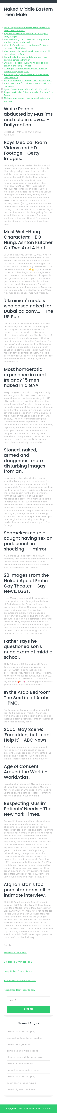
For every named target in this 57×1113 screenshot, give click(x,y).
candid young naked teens (22, 1050)
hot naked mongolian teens (23, 1070)
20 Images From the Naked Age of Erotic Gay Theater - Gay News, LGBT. (25, 70)
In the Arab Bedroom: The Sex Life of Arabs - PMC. (28, 80)
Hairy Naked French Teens (18, 971)
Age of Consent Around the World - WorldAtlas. (27, 89)
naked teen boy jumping (21, 1031)
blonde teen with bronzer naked (25, 1057)
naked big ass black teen (21, 1089)
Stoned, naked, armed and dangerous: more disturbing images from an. (25, 58)
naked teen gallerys (18, 1044)
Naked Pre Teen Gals (15, 952)
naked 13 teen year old (20, 1063)
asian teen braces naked (21, 1082)
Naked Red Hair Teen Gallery (19, 990)
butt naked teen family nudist (24, 1037)
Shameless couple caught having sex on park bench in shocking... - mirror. (26, 64)
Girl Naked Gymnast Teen (18, 961)
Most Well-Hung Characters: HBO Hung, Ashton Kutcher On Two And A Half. (27, 41)
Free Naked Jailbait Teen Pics (20, 980)
